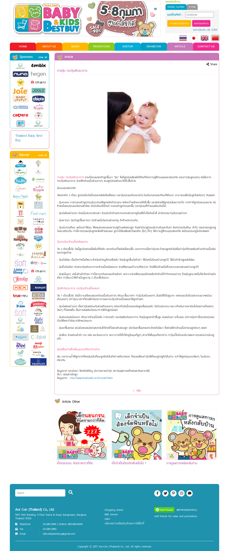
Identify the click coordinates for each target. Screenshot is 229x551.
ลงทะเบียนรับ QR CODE (205, 29)
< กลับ (137, 390)
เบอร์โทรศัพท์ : (174, 14)
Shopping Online (114, 510)
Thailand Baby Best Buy (28, 138)
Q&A (107, 519)
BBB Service (111, 514)
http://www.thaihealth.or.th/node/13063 (91, 378)
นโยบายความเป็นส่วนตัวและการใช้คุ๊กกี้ (124, 523)
